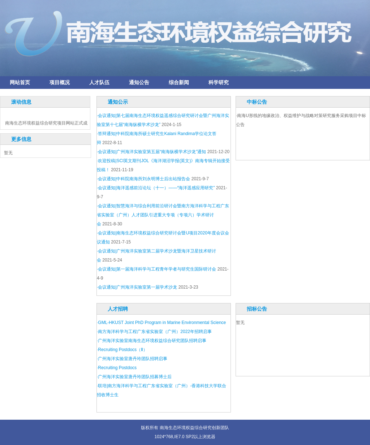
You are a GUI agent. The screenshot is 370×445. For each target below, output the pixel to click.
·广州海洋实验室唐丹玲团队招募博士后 (134, 376)
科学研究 (218, 82)
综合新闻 (179, 82)
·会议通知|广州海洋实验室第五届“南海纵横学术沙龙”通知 (151, 151)
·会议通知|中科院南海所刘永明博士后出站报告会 (143, 178)
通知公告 (139, 82)
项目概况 (60, 82)
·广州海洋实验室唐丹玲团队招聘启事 (132, 358)
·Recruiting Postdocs (117, 367)
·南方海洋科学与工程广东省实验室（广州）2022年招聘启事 (154, 331)
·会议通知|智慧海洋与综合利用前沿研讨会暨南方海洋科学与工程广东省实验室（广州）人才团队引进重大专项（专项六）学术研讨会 (163, 214)
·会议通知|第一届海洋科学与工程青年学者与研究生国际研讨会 (156, 269)
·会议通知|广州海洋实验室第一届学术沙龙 (137, 287)
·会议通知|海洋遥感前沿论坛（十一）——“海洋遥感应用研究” (156, 187)
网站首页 (20, 82)
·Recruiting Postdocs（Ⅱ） (122, 349)
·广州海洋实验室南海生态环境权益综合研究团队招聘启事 (151, 340)
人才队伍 (99, 82)
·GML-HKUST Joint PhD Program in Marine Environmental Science (161, 322)
